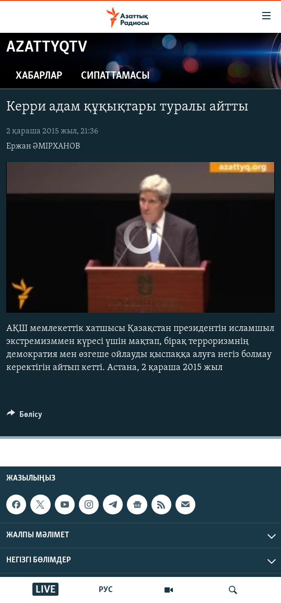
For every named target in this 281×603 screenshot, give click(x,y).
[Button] (24, 417)
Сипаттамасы (115, 76)
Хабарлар (39, 76)
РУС (106, 590)
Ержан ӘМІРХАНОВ (43, 146)
